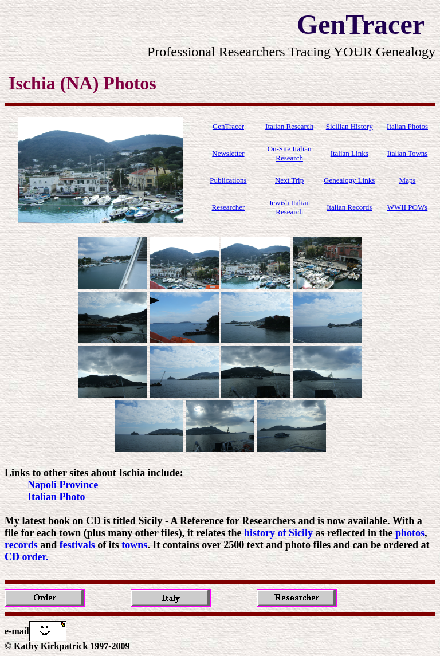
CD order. (26, 557)
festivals (77, 545)
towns (134, 545)
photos (410, 533)
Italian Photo (56, 496)
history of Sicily (278, 533)
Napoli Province (63, 484)
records (21, 545)
